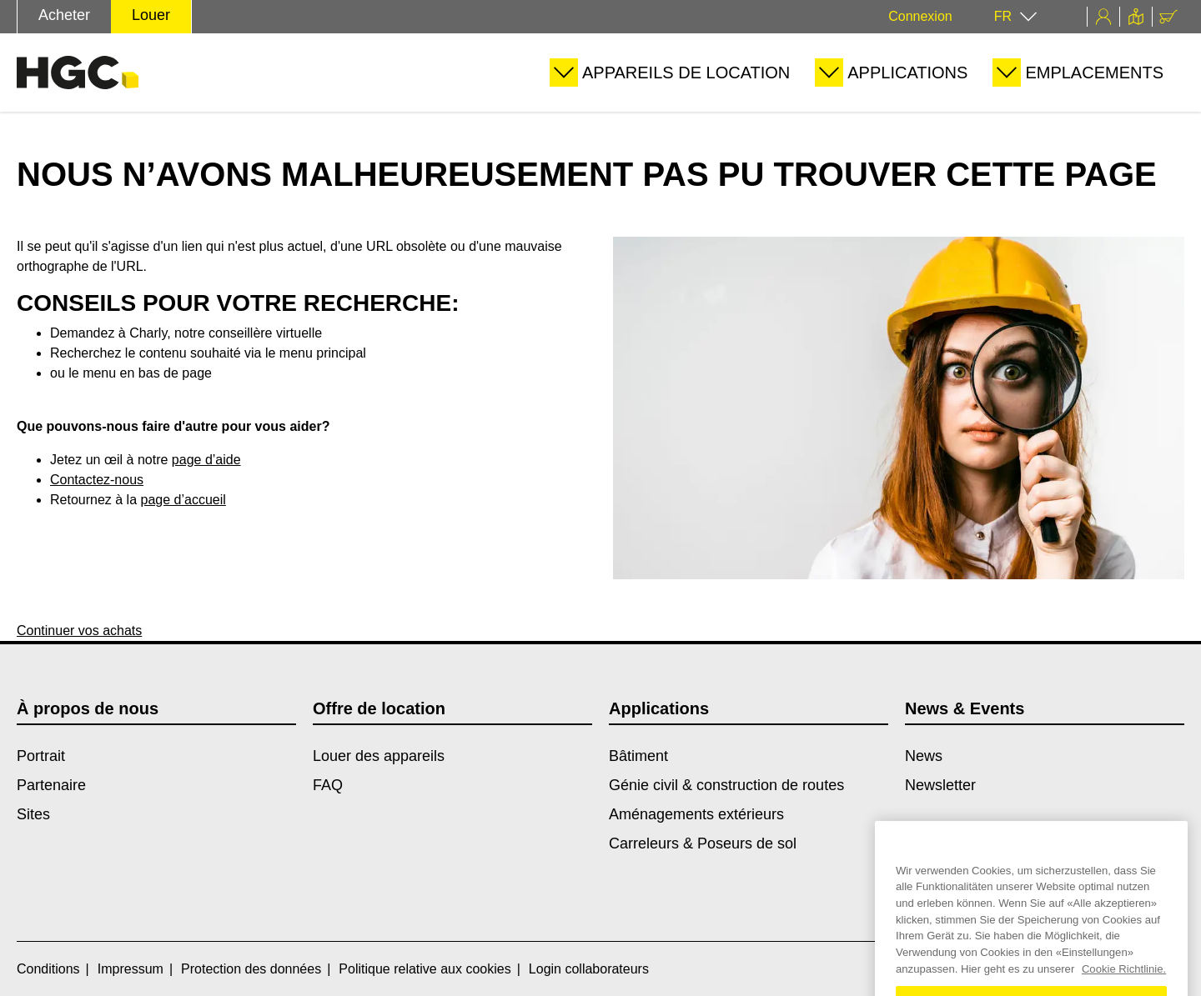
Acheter (64, 15)
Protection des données (251, 969)
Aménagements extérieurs (696, 814)
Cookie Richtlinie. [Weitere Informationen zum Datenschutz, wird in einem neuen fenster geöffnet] (1124, 988)
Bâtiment (638, 756)
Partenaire (51, 785)
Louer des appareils (379, 756)
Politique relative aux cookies (424, 969)
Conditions (48, 969)
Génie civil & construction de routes (726, 785)
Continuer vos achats (79, 630)
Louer (151, 15)
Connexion (920, 16)
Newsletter (940, 785)
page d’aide (206, 460)
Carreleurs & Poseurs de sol (702, 843)
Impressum (130, 969)
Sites (33, 814)
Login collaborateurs (589, 969)
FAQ (328, 785)
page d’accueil (183, 500)
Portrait (41, 756)
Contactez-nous (96, 480)
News (923, 756)
